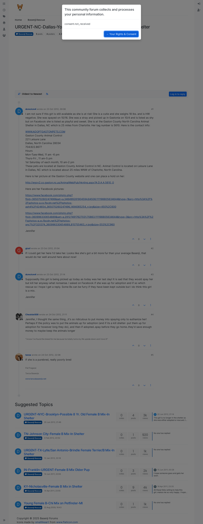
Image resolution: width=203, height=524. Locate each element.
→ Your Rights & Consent (121, 34)
